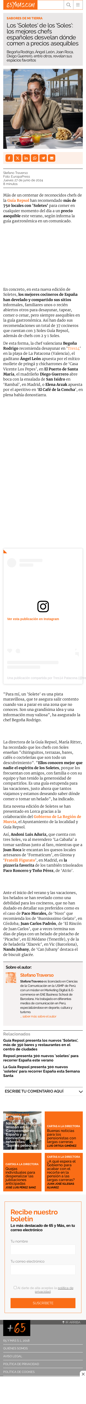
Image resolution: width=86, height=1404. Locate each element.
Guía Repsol (18, 200)
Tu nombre (19, 1241)
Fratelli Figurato (20, 860)
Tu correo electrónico (27, 1261)
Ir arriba (71, 1322)
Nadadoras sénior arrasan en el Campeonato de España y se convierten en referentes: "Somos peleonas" (22, 1134)
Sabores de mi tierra (24, 18)
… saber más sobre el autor (38, 1016)
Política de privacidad (21, 1364)
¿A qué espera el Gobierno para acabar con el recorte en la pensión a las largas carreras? (61, 1170)
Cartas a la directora (63, 1126)
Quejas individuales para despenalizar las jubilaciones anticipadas (20, 1176)
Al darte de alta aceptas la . (43, 1289)
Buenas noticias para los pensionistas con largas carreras (61, 1136)
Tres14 (74, 348)
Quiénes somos (15, 1348)
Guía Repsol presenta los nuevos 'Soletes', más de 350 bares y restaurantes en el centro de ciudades (40, 1044)
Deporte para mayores (17, 1116)
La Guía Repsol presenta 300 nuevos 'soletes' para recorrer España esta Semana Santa (41, 1071)
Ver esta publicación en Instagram (33, 619)
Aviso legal (12, 1356)
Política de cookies (19, 1372)
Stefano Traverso (15, 173)
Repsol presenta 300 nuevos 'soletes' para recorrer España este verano (40, 1058)
